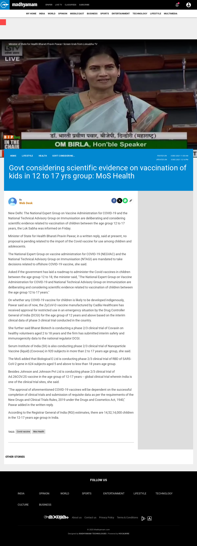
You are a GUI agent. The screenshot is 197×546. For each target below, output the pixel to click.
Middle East (77, 13)
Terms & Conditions (127, 517)
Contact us (90, 517)
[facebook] (114, 200)
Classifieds (70, 5)
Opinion (62, 13)
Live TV (58, 5)
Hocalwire (124, 534)
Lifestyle (155, 13)
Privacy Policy (106, 517)
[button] (5, 5)
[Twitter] (119, 200)
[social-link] (131, 200)
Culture (23, 504)
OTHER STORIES (15, 456)
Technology (140, 13)
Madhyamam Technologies (92, 534)
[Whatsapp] (125, 200)
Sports (104, 13)
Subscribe (84, 5)
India (42, 13)
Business (92, 13)
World (51, 13)
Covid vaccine (23, 431)
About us (77, 517)
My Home (31, 13)
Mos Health (38, 431)
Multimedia (170, 13)
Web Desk (26, 203)
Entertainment (121, 13)
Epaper (49, 5)
